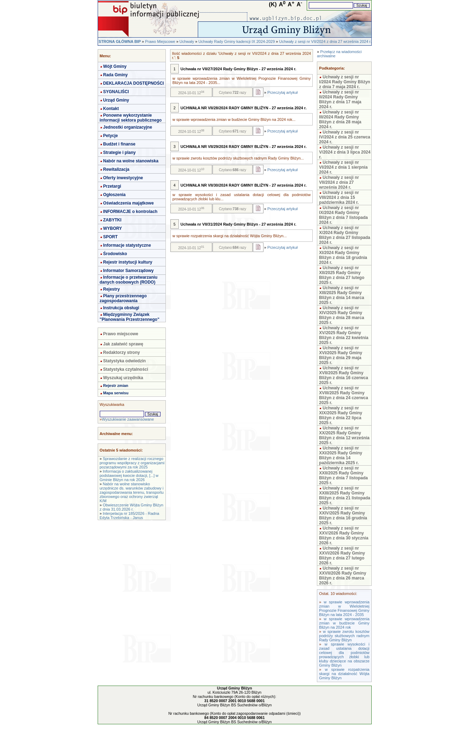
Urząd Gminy (116, 100)
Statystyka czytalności (125, 369)
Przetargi (112, 186)
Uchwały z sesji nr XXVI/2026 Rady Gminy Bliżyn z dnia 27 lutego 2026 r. (342, 555)
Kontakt (111, 108)
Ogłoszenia (114, 194)
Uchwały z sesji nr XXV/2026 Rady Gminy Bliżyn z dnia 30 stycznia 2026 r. (343, 535)
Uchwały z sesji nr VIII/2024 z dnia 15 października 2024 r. (339, 197)
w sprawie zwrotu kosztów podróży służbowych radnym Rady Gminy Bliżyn (344, 635)
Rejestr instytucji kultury (127, 262)
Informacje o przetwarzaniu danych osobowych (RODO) (129, 280)
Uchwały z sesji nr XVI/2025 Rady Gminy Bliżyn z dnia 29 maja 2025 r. (340, 355)
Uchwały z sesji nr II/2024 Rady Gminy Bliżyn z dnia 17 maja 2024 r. (340, 99)
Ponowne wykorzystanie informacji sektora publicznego (131, 118)
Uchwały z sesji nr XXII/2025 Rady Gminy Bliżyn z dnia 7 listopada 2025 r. (343, 475)
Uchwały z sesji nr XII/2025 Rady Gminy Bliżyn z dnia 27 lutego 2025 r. (341, 275)
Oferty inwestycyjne (123, 177)
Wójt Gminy (115, 66)
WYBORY (112, 228)
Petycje (110, 135)
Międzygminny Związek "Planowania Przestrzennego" (129, 317)
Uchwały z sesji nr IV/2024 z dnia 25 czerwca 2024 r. (344, 137)
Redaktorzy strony (121, 352)
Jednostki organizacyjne (127, 127)
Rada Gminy (115, 74)
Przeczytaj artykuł (282, 92)
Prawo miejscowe (120, 333)
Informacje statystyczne (127, 245)
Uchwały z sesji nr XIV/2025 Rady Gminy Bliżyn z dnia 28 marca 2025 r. (341, 315)
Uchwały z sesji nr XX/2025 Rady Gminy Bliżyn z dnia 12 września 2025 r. (344, 435)
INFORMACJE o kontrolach (130, 211)
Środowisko (115, 253)
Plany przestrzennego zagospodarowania (123, 298)
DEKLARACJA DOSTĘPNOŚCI (133, 83)
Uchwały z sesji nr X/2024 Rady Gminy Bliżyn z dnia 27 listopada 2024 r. (344, 235)
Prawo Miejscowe (160, 41)
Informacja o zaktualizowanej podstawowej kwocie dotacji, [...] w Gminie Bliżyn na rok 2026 (129, 475)
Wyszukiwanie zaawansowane (128, 419)
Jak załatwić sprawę (123, 344)
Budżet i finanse (119, 144)
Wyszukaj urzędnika (123, 377)
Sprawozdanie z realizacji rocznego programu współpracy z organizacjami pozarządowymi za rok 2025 (132, 462)
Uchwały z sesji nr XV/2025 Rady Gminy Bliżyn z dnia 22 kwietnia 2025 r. (343, 335)
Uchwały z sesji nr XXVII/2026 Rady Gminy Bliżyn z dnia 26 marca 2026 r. (342, 575)
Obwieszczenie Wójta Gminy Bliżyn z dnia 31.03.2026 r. (131, 507)
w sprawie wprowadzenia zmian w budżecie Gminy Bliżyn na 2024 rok (344, 623)
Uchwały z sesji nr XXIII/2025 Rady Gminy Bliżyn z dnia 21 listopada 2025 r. (344, 495)
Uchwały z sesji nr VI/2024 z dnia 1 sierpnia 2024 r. (343, 167)
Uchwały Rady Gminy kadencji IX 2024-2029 (236, 41)
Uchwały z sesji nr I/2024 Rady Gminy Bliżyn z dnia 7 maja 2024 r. (344, 82)
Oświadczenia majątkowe (128, 203)
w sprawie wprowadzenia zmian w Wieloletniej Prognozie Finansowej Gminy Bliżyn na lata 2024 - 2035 (344, 608)
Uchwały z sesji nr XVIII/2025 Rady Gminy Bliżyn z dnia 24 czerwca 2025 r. (343, 395)
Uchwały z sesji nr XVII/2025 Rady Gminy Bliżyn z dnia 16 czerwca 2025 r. (343, 375)
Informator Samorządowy (128, 270)
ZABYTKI (112, 220)
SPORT (110, 236)
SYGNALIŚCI (116, 91)
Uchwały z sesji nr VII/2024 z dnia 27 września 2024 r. (325, 41)
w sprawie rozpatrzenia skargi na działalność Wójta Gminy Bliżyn (344, 673)
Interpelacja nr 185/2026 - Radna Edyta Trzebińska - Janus (129, 515)
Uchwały (187, 41)
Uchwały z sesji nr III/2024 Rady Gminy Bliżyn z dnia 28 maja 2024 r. (340, 119)
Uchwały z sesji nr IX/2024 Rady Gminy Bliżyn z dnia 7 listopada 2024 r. (343, 215)
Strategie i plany (119, 152)
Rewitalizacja (116, 169)
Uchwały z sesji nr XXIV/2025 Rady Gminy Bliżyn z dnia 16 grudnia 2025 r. (343, 515)
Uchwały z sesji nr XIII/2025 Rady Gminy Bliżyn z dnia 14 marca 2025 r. (341, 295)
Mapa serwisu (116, 393)
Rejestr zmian (116, 385)
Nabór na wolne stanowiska (130, 160)
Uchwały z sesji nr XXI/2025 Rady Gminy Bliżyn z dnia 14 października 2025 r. (340, 455)
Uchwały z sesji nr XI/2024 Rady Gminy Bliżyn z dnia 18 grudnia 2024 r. (343, 255)
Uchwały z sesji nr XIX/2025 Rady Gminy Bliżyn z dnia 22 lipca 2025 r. (340, 415)
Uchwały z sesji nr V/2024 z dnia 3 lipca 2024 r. (344, 152)
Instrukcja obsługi (121, 307)
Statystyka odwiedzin (124, 360)
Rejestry (111, 289)
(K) (272, 4)
